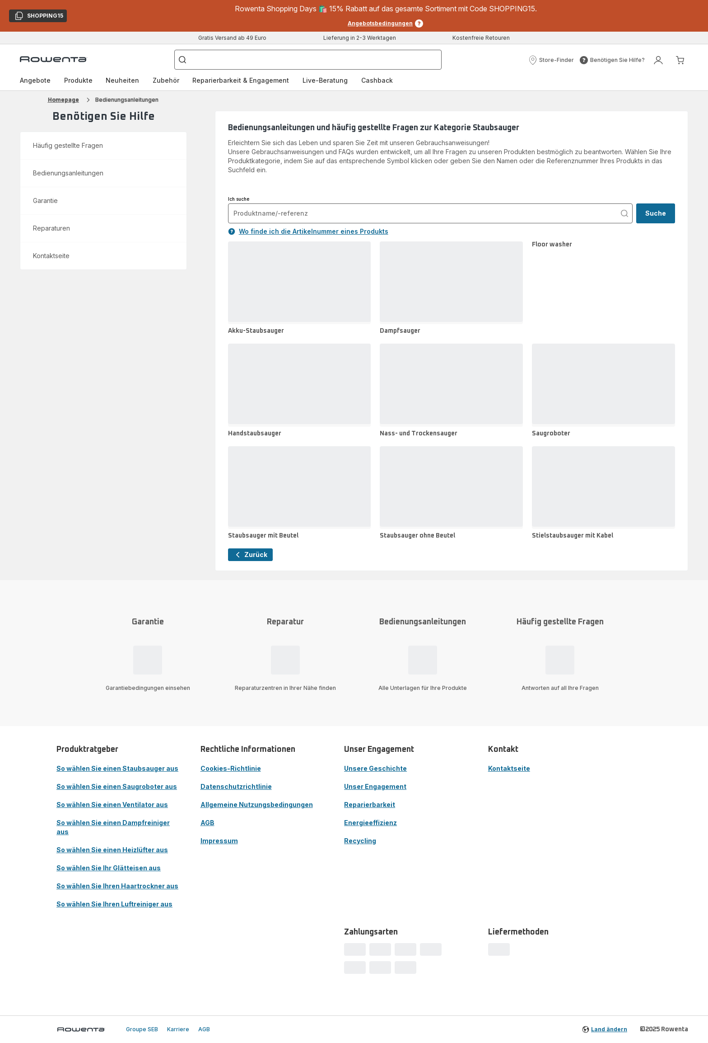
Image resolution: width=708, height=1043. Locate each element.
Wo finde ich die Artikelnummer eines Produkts (308, 231)
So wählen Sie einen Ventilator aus (112, 804)
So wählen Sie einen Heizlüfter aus (112, 850)
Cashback (377, 80)
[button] (551, 60)
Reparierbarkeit (369, 804)
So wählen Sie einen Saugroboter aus (116, 786)
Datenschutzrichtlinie (236, 786)
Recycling (360, 841)
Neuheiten (122, 80)
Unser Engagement (375, 786)
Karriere (178, 1029)
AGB (207, 822)
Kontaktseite (509, 768)
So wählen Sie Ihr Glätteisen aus (108, 868)
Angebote (35, 80)
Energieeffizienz (370, 822)
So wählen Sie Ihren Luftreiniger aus (114, 904)
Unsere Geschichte (375, 768)
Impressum (219, 841)
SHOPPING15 (38, 16)
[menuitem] (35, 80)
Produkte (78, 80)
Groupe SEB (142, 1029)
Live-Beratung (325, 80)
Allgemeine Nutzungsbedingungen (256, 804)
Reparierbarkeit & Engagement (240, 80)
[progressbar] (355, 949)
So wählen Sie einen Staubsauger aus (117, 768)
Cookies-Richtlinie (230, 768)
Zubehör (166, 80)
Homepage (63, 99)
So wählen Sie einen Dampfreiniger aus (113, 827)
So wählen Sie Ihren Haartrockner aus (117, 886)
